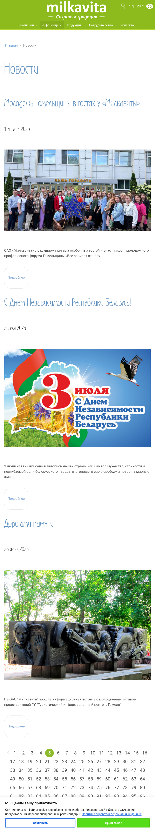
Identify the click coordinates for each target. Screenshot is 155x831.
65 (12, 787)
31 (133, 761)
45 (116, 770)
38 (56, 770)
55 (64, 778)
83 (30, 796)
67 (30, 787)
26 (90, 761)
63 (133, 778)
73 (82, 787)
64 (142, 778)
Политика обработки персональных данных (111, 814)
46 (125, 770)
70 (56, 787)
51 (30, 778)
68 (38, 787)
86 (56, 796)
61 (116, 778)
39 (64, 770)
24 (73, 761)
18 (21, 761)
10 (92, 753)
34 (21, 770)
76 (107, 787)
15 (136, 753)
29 (116, 761)
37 (47, 770)
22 (56, 761)
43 (99, 770)
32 (142, 761)
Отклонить (40, 823)
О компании (27, 25)
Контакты (129, 25)
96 (142, 796)
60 (107, 778)
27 (99, 761)
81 (12, 796)
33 (12, 770)
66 (21, 787)
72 (73, 787)
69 (47, 787)
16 (144, 753)
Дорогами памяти (29, 523)
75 (99, 787)
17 (12, 761)
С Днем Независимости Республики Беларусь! (67, 302)
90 (90, 796)
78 (125, 787)
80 (142, 787)
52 (38, 778)
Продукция (75, 25)
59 (99, 778)
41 (82, 770)
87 (64, 796)
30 (125, 761)
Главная (11, 45)
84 (38, 796)
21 (47, 761)
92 (107, 796)
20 (38, 761)
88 (73, 796)
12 (110, 753)
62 (125, 778)
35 (30, 770)
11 (101, 753)
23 (64, 761)
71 (64, 787)
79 (133, 787)
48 (142, 770)
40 (73, 770)
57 (82, 778)
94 (125, 796)
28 (107, 761)
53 (47, 778)
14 (127, 753)
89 (82, 796)
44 (107, 770)
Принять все (113, 823)
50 (21, 778)
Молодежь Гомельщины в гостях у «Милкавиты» (72, 103)
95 (133, 796)
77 (116, 787)
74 (90, 787)
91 (99, 796)
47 (133, 770)
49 (12, 778)
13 (118, 753)
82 (21, 796)
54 (56, 778)
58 (90, 778)
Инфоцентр (51, 25)
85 (47, 796)
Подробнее (16, 278)
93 (116, 796)
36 (38, 770)
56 (73, 778)
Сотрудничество (103, 25)
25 (82, 761)
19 (30, 761)
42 (90, 770)
